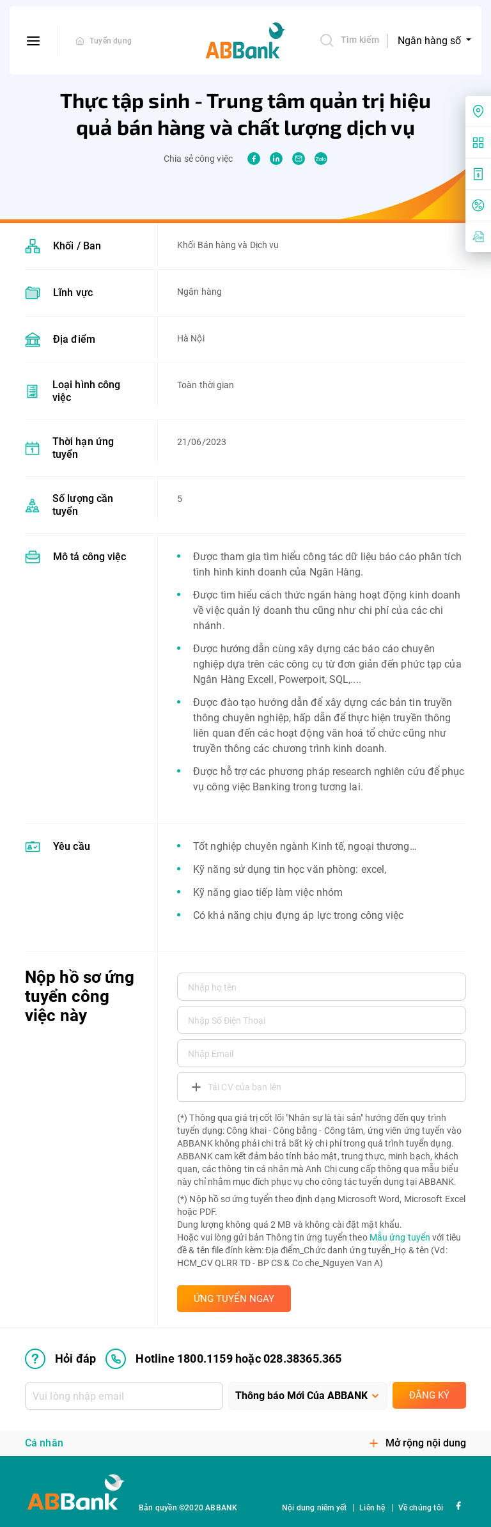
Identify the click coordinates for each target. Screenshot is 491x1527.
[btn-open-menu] (34, 41)
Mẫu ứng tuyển (400, 1237)
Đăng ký (429, 1395)
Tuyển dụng (111, 40)
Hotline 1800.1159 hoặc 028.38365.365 (223, 1359)
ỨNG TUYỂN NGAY (234, 1298)
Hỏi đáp (60, 1359)
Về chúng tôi (420, 1507)
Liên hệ (372, 1507)
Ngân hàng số (431, 41)
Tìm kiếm (349, 40)
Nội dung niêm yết (314, 1507)
